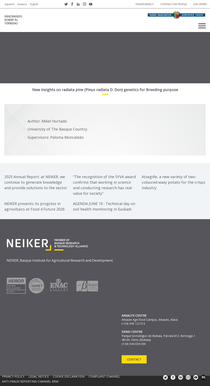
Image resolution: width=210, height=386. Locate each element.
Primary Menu (202, 25)
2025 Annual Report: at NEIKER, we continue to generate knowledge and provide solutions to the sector (35, 182)
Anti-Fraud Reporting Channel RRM (30, 381)
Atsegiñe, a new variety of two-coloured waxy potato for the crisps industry (173, 182)
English (34, 4)
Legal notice (39, 376)
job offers (200, 4)
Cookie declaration (68, 376)
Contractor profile (173, 4)
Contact (134, 359)
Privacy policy (13, 376)
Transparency (144, 4)
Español (9, 4)
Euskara (22, 4)
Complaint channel (104, 376)
